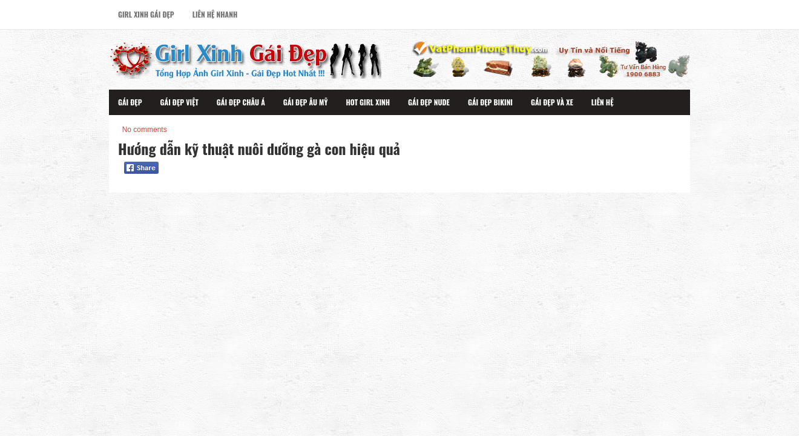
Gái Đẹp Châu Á (241, 102)
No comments (144, 129)
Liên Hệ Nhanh (215, 14)
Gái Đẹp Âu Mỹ (305, 102)
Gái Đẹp (130, 102)
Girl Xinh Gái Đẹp (146, 14)
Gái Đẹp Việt (179, 102)
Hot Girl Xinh (368, 102)
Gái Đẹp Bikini (490, 102)
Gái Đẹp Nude (429, 102)
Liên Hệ (602, 102)
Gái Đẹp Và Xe (552, 102)
